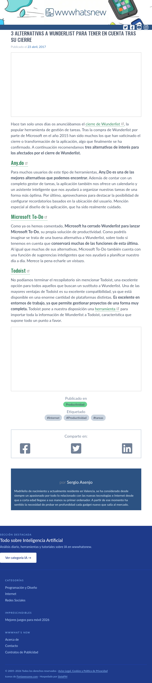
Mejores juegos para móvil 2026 (27, 620)
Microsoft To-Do (27, 216)
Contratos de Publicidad (21, 652)
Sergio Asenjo (79, 482)
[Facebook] (132, 27)
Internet (54, 418)
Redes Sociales (15, 600)
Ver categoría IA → (18, 558)
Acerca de (12, 639)
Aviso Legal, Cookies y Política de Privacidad (83, 670)
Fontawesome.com (27, 676)
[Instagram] (146, 27)
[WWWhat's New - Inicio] (76, 12)
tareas (99, 418)
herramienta (105, 308)
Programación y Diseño (21, 587)
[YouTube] (139, 27)
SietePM (62, 676)
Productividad (75, 404)
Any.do (17, 162)
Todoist (18, 270)
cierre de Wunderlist (103, 124)
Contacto (11, 646)
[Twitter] (125, 27)
